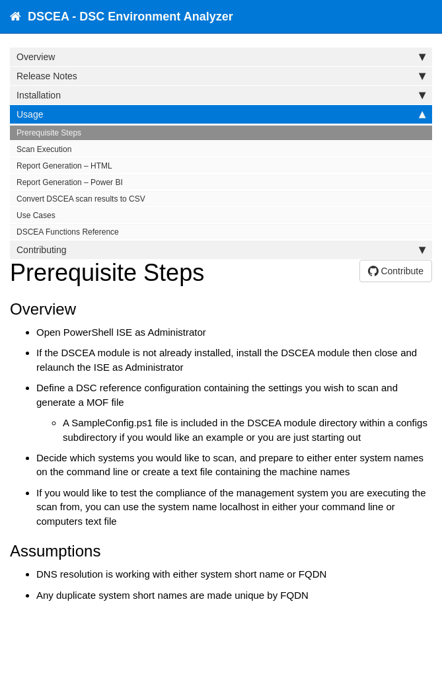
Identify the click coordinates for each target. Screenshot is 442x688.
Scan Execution (44, 149)
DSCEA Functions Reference (68, 232)
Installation (221, 95)
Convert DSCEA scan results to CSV (81, 199)
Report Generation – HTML (64, 166)
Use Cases (36, 215)
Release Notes (221, 76)
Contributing (221, 249)
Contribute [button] (396, 271)
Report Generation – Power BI (70, 182)
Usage (221, 114)
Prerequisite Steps (49, 132)
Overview (221, 56)
